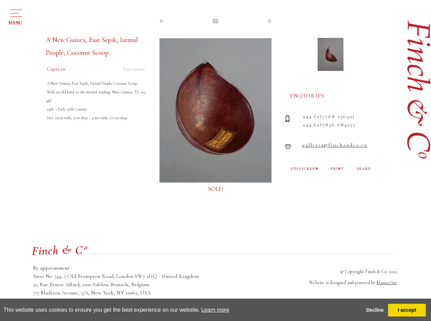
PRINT (337, 169)
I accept (407, 310)
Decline (375, 310)
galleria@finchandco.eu (334, 145)
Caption (56, 68)
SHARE (364, 169)
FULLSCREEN (305, 169)
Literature (134, 68)
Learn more (215, 310)
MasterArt (386, 283)
